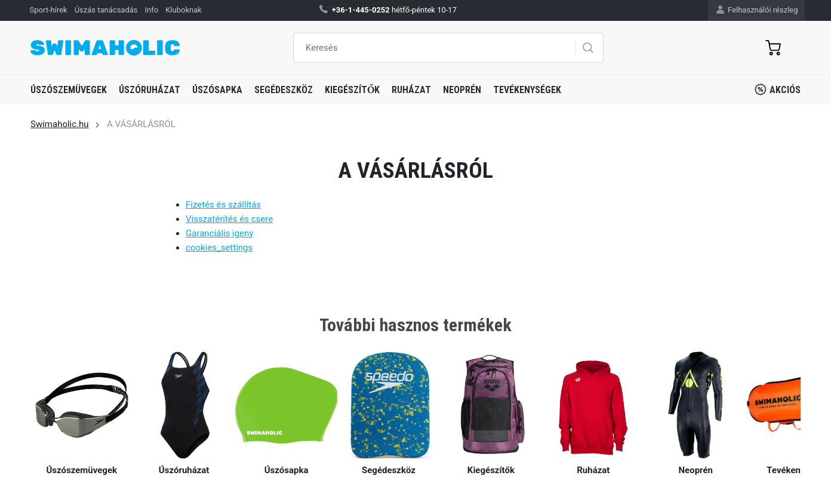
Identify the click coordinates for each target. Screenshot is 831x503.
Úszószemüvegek (68, 89)
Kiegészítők (352, 89)
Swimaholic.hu (59, 124)
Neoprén (462, 89)
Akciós (778, 89)
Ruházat (411, 89)
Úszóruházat (149, 89)
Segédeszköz (283, 89)
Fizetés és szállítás (223, 204)
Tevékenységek (527, 89)
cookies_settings (219, 247)
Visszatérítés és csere (229, 219)
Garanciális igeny (219, 233)
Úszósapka (217, 89)
